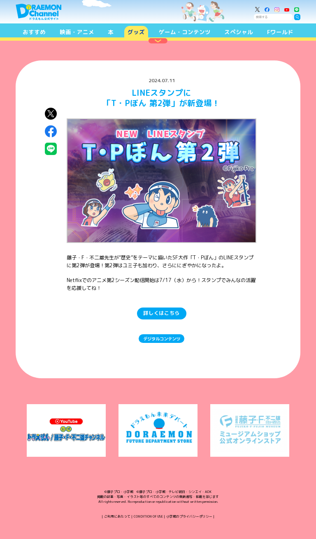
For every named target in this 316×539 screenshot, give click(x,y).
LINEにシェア (51, 149)
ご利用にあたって (117, 516)
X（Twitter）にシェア (51, 114)
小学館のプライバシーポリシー (189, 516)
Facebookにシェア (51, 131)
